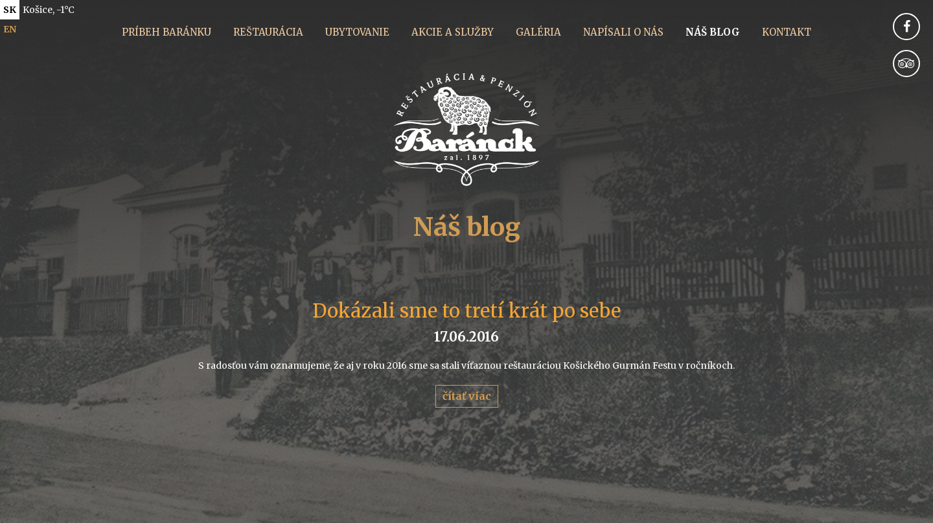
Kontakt (786, 32)
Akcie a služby (452, 32)
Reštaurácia (268, 32)
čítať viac (467, 395)
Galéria (538, 32)
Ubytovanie (357, 32)
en (9, 29)
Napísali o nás (623, 32)
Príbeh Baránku (166, 32)
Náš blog (712, 32)
